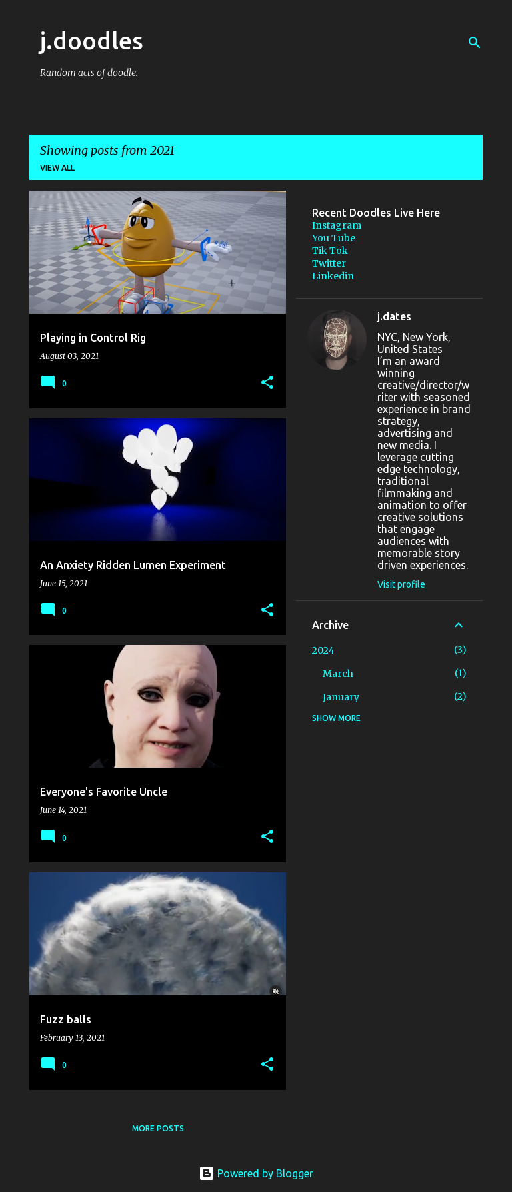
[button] (267, 383)
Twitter (329, 263)
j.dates (394, 316)
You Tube (333, 238)
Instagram (336, 225)
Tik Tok (330, 251)
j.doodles (91, 40)
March (338, 674)
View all (57, 167)
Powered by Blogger (256, 1173)
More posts (158, 1128)
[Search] (475, 43)
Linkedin (333, 276)
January (341, 697)
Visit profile (401, 584)
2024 (323, 650)
